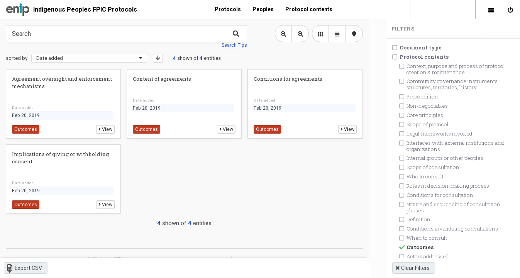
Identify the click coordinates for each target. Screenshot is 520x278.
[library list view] (317, 33)
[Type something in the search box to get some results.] (125, 33)
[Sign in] (510, 9)
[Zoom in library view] (297, 33)
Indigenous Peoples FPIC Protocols (85, 9)
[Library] (491, 9)
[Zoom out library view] (280, 33)
